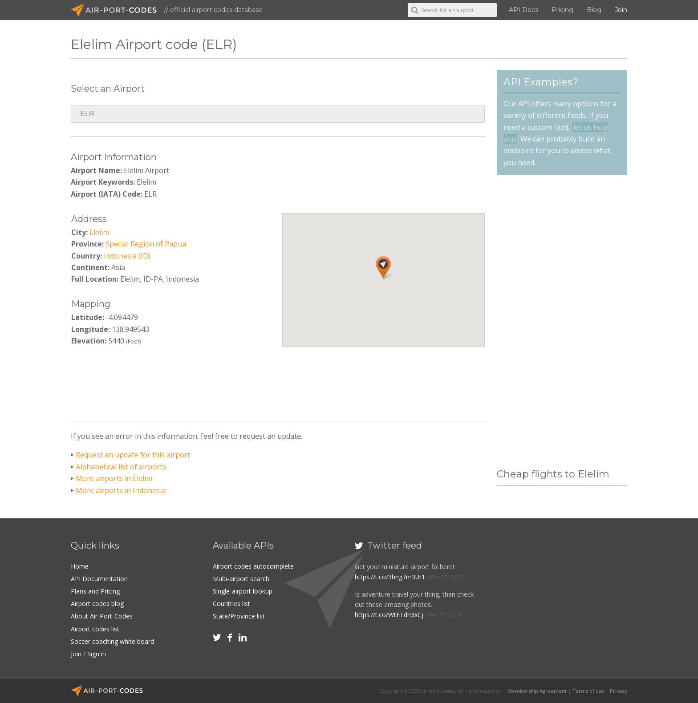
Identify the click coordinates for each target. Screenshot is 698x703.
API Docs (523, 10)
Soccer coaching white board (112, 641)
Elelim (99, 232)
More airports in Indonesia (121, 490)
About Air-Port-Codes (102, 616)
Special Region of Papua (146, 244)
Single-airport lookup (242, 591)
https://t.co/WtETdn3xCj (389, 614)
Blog (594, 10)
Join (621, 10)
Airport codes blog (97, 603)
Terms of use (588, 690)
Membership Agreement (537, 690)
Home (80, 566)
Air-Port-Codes (117, 10)
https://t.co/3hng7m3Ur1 (390, 577)
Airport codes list (95, 629)
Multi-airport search (241, 578)
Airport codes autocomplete (253, 566)
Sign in (96, 654)
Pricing (562, 10)
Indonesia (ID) (127, 256)
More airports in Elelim (114, 478)
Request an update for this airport (133, 455)
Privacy (618, 690)
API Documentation (99, 578)
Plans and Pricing (95, 591)
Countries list (231, 603)
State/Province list (239, 616)
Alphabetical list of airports (121, 467)
